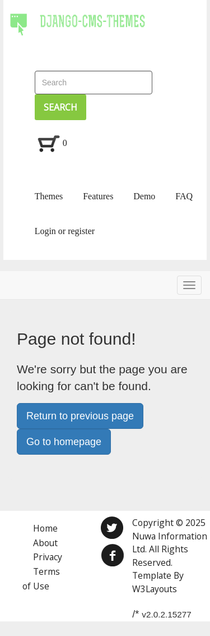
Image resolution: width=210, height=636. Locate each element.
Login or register (65, 231)
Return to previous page (80, 416)
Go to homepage (63, 441)
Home (45, 528)
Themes (49, 196)
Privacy (47, 557)
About (45, 543)
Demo (144, 196)
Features (98, 196)
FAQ (184, 196)
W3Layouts (154, 589)
